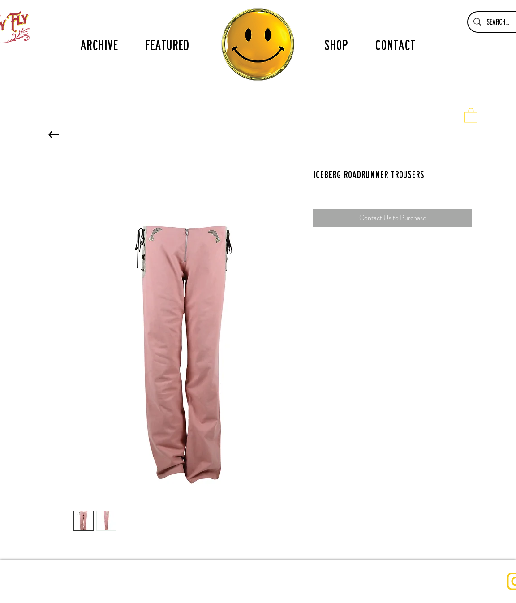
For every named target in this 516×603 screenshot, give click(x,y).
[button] (470, 115)
